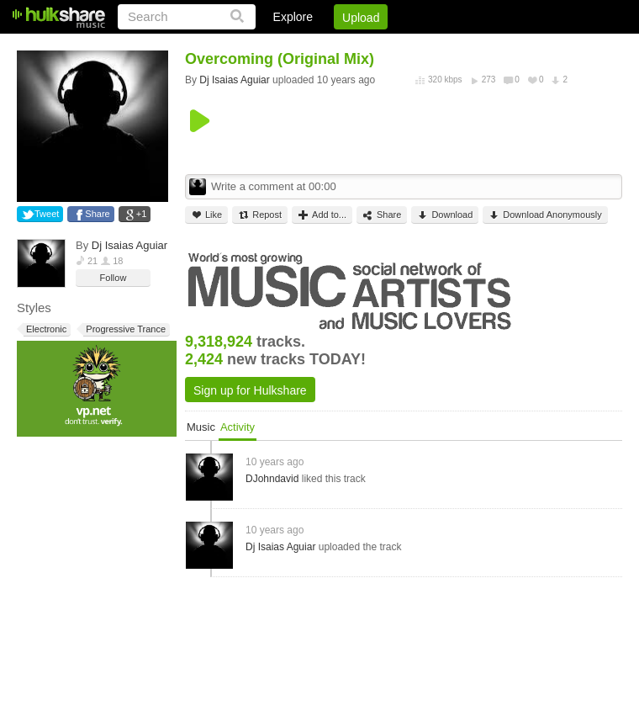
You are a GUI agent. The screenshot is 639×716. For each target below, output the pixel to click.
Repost (260, 215)
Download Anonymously (544, 215)
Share (97, 214)
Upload (360, 17)
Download (445, 215)
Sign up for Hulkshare (250, 390)
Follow (113, 278)
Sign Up (335, 46)
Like (206, 215)
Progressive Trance (124, 329)
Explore (293, 17)
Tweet (46, 214)
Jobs (394, 46)
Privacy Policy (528, 46)
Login (275, 46)
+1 (141, 214)
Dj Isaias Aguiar (129, 245)
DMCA (449, 46)
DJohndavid (272, 479)
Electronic (45, 329)
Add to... (322, 215)
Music (201, 427)
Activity (237, 427)
